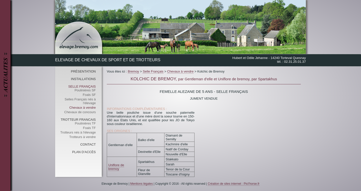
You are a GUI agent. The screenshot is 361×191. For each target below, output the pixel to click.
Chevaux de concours (80, 112)
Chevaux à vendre (82, 107)
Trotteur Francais (78, 119)
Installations (83, 79)
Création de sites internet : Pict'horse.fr (233, 183)
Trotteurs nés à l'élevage (78, 132)
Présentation (83, 71)
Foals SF (89, 95)
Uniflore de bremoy (116, 167)
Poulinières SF (85, 90)
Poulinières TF (85, 123)
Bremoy (133, 71)
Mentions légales (141, 183)
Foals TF (89, 128)
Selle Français (82, 86)
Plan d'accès (84, 152)
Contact (88, 144)
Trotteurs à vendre (82, 137)
